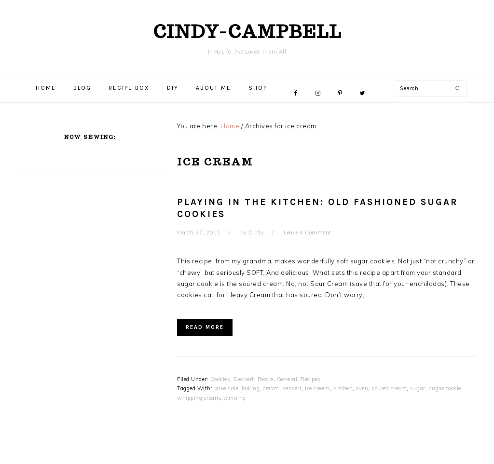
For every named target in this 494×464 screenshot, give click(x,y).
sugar (417, 388)
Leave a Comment (307, 232)
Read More (205, 327)
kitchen (343, 388)
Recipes (311, 379)
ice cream (317, 388)
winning (234, 398)
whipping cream (198, 398)
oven (362, 388)
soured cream (389, 388)
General (287, 379)
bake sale (226, 388)
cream (271, 388)
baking (251, 388)
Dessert (243, 379)
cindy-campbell (247, 31)
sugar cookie (445, 388)
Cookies (220, 379)
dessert (292, 388)
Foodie (266, 379)
